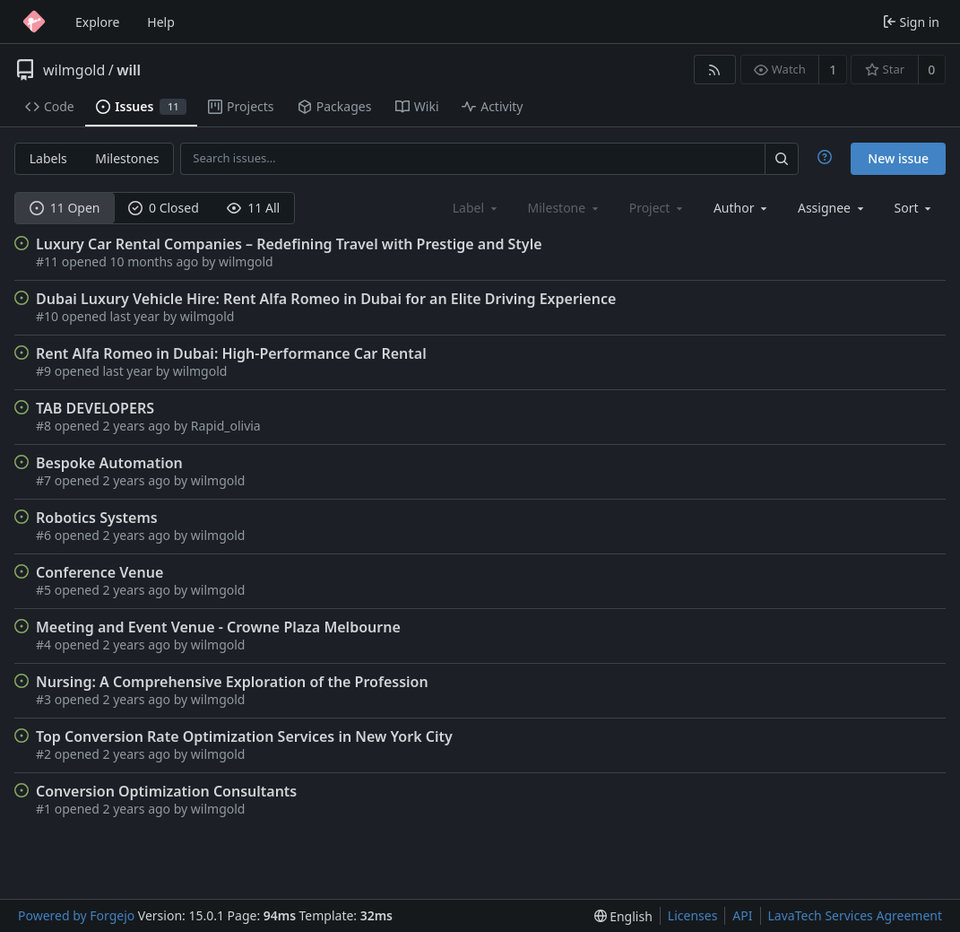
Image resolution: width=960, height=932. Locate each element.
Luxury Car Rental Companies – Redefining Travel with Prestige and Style (289, 244)
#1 (45, 808)
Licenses (693, 915)
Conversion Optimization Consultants (166, 791)
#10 (49, 316)
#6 (45, 535)
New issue (898, 158)
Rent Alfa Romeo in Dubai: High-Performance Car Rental (231, 353)
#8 (45, 425)
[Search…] (782, 158)
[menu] (915, 207)
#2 (45, 753)
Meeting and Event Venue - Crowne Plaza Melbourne (218, 627)
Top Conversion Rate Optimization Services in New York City (244, 736)
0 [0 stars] (931, 69)
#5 (45, 589)
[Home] (34, 21)
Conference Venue (99, 572)
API (742, 915)
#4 (45, 644)
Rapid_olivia (226, 425)
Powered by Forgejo (76, 915)
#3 (45, 699)
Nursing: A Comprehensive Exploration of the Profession (232, 682)
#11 (49, 261)
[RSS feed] (715, 69)
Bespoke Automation (109, 463)
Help (161, 21)
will (129, 70)
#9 (45, 370)
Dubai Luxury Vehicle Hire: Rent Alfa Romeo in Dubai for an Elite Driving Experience (326, 299)
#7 (45, 480)
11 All (253, 207)
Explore (97, 21)
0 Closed (163, 207)
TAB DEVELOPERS (95, 408)
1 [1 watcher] (832, 69)
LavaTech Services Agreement (855, 915)
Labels (48, 158)
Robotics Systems (97, 518)
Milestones (127, 158)
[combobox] (742, 207)
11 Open (65, 207)
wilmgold (74, 70)
